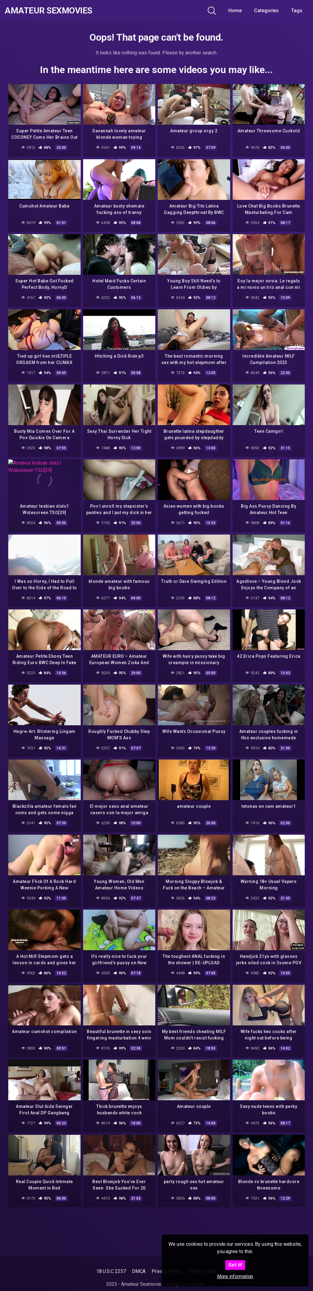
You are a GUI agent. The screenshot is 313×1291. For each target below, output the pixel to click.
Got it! (235, 1265)
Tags (296, 10)
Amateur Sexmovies (48, 10)
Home (235, 10)
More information (235, 1276)
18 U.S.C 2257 (111, 1271)
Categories (266, 10)
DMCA (139, 1271)
